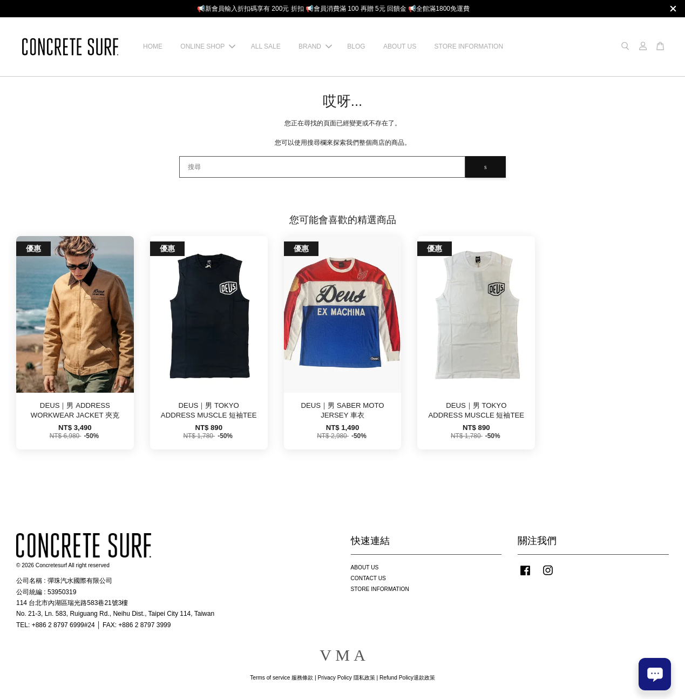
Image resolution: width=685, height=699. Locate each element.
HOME (152, 46)
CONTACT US (368, 578)
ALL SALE (266, 46)
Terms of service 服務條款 (281, 678)
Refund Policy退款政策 (407, 678)
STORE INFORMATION (469, 46)
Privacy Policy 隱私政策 (346, 678)
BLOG (356, 46)
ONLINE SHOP (207, 46)
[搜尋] (322, 167)
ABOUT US (399, 46)
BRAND (315, 46)
